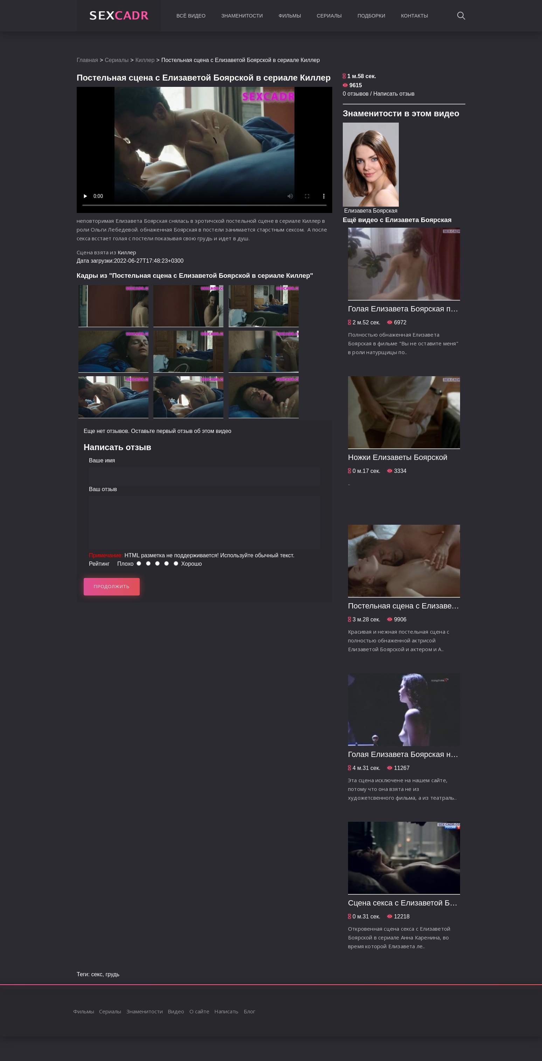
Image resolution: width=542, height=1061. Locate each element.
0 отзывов (356, 94)
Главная (87, 60)
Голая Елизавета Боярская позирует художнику (432, 308)
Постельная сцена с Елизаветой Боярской (423, 605)
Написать (226, 1011)
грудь (112, 974)
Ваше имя (102, 460)
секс (96, 974)
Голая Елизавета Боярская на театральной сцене (437, 754)
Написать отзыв (394, 94)
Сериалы (329, 16)
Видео (176, 1011)
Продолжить (112, 586)
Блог (249, 1011)
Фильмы (290, 16)
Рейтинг (99, 564)
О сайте (199, 1011)
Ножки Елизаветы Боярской (397, 457)
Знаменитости (242, 16)
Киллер (145, 60)
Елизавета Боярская (370, 211)
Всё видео (191, 16)
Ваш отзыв (103, 489)
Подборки (371, 16)
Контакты (414, 16)
